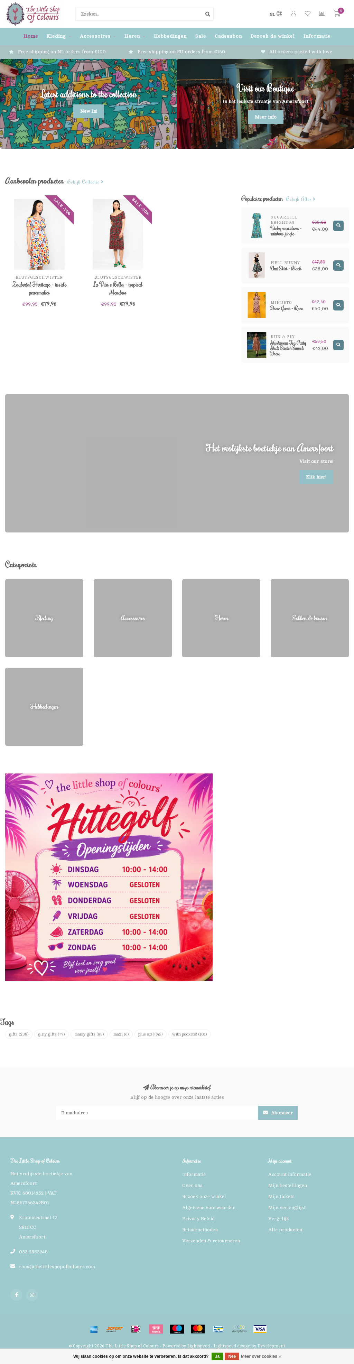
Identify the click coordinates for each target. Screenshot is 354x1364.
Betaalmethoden (200, 1229)
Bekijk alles (301, 199)
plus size (150, 1034)
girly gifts (51, 1034)
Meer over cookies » (261, 1356)
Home (31, 36)
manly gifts (89, 1034)
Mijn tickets (281, 1196)
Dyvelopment (271, 1346)
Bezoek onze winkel (204, 1196)
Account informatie (289, 1174)
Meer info (266, 117)
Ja (217, 1356)
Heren (132, 36)
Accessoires (95, 36)
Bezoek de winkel (273, 36)
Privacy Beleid (198, 1218)
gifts (19, 1034)
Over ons (192, 1185)
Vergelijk (278, 1218)
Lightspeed (198, 1346)
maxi (121, 1034)
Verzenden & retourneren (211, 1240)
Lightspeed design (232, 1346)
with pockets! (189, 1034)
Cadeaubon (228, 36)
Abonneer (278, 1112)
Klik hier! (316, 477)
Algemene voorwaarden (208, 1207)
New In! (88, 111)
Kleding (56, 36)
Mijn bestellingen (287, 1185)
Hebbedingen (170, 36)
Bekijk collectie (85, 182)
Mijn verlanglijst (287, 1207)
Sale (200, 36)
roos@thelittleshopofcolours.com (57, 1266)
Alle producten (285, 1229)
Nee (232, 1356)
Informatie (317, 36)
